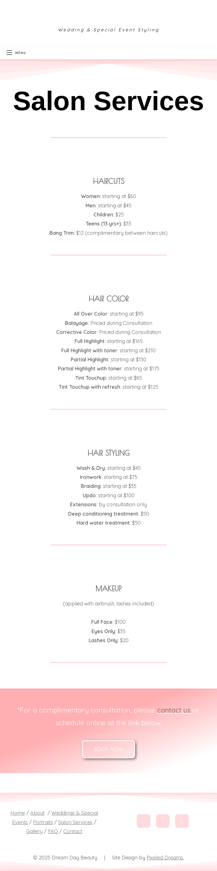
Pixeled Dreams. (165, 857)
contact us (174, 709)
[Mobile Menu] (16, 53)
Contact (72, 831)
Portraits (43, 822)
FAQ (53, 831)
